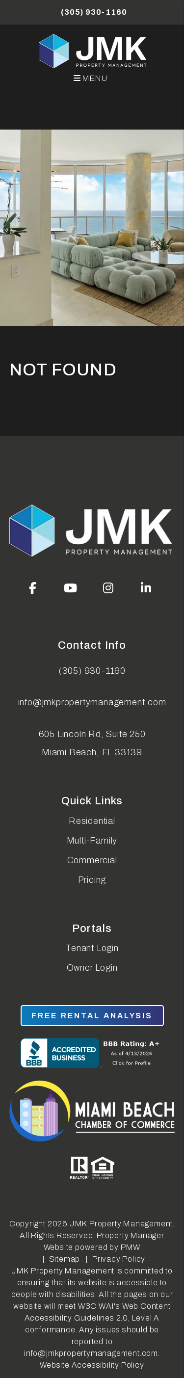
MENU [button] (91, 78)
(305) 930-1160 (94, 12)
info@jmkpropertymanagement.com (92, 702)
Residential (92, 821)
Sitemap (64, 1259)
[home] (93, 51)
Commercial (92, 860)
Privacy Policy (118, 1259)
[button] (33, 588)
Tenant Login (92, 948)
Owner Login (92, 968)
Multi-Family (92, 841)
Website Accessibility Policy (92, 1365)
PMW (130, 1247)
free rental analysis (92, 1015)
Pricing (92, 880)
